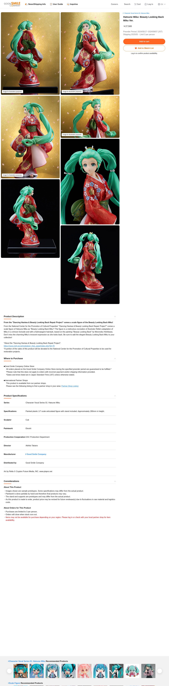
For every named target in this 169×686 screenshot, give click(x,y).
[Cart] (137, 4)
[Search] (126, 4)
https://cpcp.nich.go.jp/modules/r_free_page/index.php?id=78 (29, 346)
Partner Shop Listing (69, 386)
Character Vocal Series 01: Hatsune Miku (136, 13)
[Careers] (113, 4)
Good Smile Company (36, 454)
